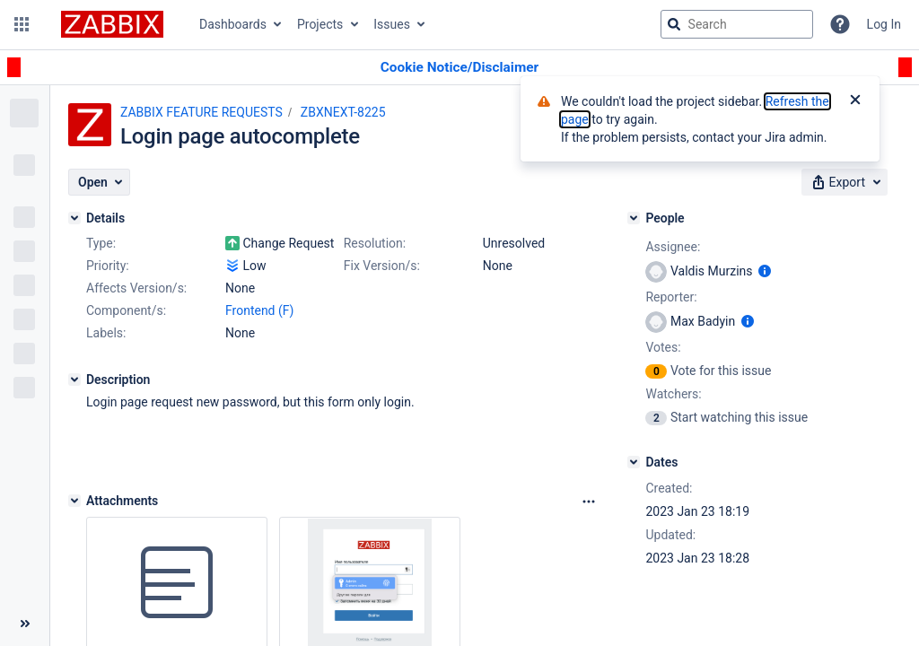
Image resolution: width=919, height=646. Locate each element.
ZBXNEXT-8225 (343, 112)
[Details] (74, 218)
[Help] (840, 24)
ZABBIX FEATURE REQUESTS (201, 112)
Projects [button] (320, 24)
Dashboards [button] (233, 24)
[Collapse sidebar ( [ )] (24, 623)
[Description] (74, 379)
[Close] (855, 101)
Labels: (106, 333)
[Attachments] (74, 500)
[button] (21, 24)
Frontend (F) (259, 310)
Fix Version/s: (382, 265)
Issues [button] (391, 24)
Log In (884, 24)
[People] (633, 218)
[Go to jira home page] (112, 24)
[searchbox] (737, 24)
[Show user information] (764, 271)
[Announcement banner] (459, 67)
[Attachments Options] (588, 501)
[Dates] (633, 462)
